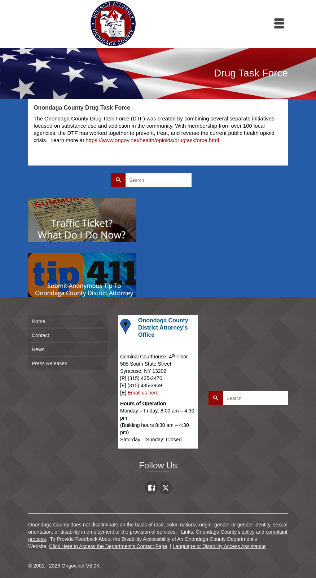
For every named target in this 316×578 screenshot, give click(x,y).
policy (248, 532)
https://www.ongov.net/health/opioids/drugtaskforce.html (152, 140)
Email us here (143, 393)
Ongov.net (73, 566)
